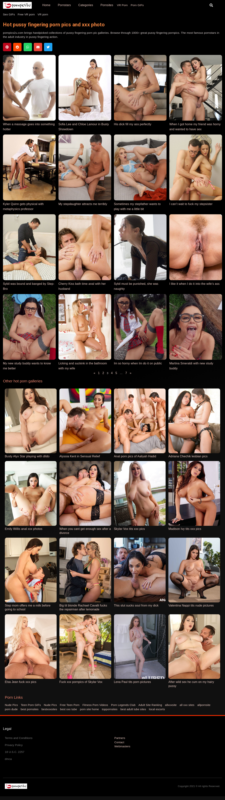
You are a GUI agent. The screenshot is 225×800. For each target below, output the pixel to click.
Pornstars (64, 5)
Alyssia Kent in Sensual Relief (79, 456)
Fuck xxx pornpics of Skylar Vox (80, 681)
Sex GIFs (9, 14)
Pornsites (106, 5)
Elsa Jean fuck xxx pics (20, 681)
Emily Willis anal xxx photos (23, 528)
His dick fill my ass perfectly (132, 124)
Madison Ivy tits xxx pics (184, 528)
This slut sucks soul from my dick (136, 605)
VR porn (43, 14)
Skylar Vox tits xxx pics (129, 528)
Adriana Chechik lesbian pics (188, 456)
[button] (211, 5)
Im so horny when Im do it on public (138, 363)
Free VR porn (26, 14)
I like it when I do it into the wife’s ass (194, 283)
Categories (85, 5)
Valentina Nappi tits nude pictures (191, 605)
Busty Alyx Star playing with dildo (27, 456)
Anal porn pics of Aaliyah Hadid (135, 456)
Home (46, 5)
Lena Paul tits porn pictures (132, 681)
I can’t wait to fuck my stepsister (191, 204)
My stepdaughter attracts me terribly (82, 204)
